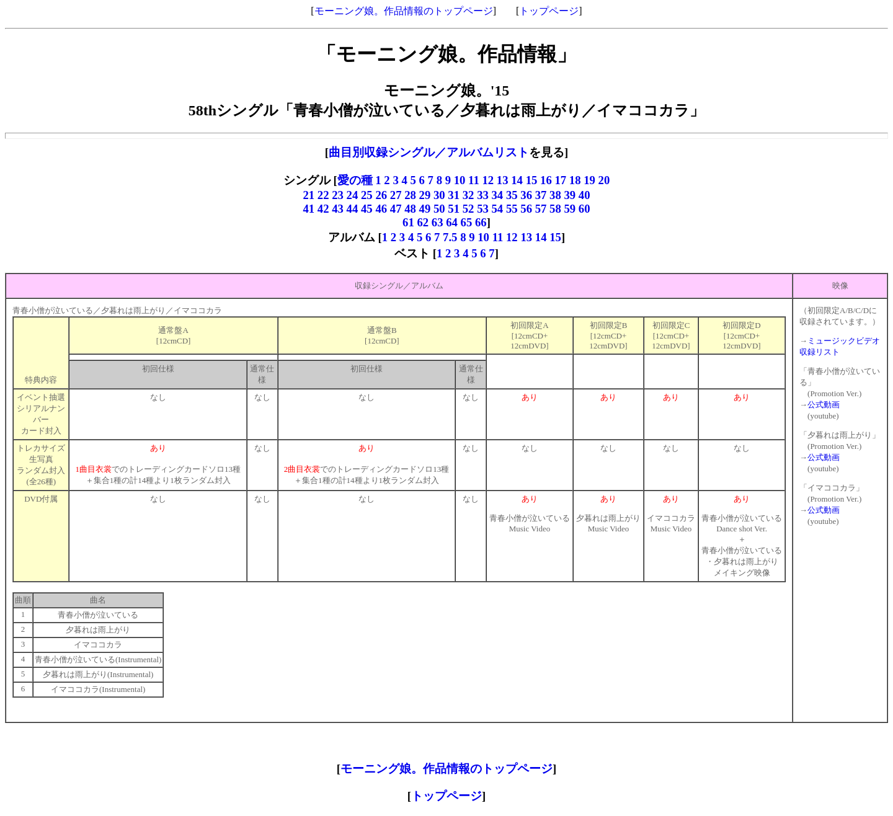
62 (423, 222)
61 (408, 222)
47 (396, 208)
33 (483, 195)
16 (546, 180)
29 (425, 195)
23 (338, 195)
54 (498, 208)
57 (541, 208)
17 (560, 180)
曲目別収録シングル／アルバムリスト (429, 152)
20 (604, 180)
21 (308, 195)
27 (396, 195)
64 (452, 222)
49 (425, 208)
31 (454, 195)
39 (569, 195)
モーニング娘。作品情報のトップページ (403, 11)
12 (488, 180)
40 (584, 195)
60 (584, 208)
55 (512, 208)
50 (439, 208)
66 (481, 222)
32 (468, 195)
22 (323, 195)
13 (503, 180)
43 (338, 208)
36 (526, 195)
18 (575, 180)
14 (517, 180)
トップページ (549, 11)
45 (367, 208)
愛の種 (355, 180)
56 (526, 208)
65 (467, 222)
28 (410, 195)
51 (454, 208)
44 (352, 208)
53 (483, 208)
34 (498, 195)
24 (352, 195)
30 (439, 195)
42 (323, 208)
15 (532, 180)
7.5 (450, 237)
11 (473, 180)
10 (460, 180)
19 (589, 180)
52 (468, 208)
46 (381, 208)
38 (555, 195)
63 (437, 222)
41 (308, 208)
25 (368, 195)
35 (512, 195)
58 (555, 208)
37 (541, 195)
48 (410, 208)
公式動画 (823, 404)
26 (382, 195)
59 (569, 208)
